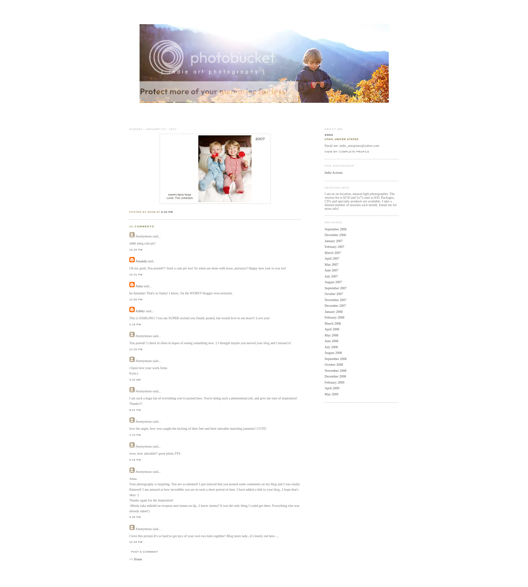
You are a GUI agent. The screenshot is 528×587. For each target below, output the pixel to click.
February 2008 (334, 317)
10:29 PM (136, 249)
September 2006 (335, 229)
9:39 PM (135, 517)
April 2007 (332, 258)
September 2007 (335, 288)
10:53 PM (136, 542)
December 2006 (335, 235)
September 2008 (335, 359)
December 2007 (335, 305)
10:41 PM (136, 274)
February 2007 (334, 247)
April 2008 (332, 329)
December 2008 (335, 376)
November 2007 (335, 300)
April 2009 (332, 388)
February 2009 (334, 382)
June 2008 (331, 341)
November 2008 (335, 370)
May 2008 (331, 335)
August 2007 (333, 282)
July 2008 (331, 347)
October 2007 (334, 294)
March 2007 (333, 253)
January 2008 (334, 312)
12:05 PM (136, 299)
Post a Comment (144, 551)
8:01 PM (135, 410)
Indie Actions (334, 172)
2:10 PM (135, 434)
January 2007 (334, 241)
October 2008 (334, 364)
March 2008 (333, 323)
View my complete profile (347, 151)
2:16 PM (135, 324)
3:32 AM (135, 379)
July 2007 (331, 276)
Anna (139, 286)
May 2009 (331, 394)
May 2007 (331, 264)
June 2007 (331, 270)
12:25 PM (136, 349)
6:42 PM (167, 212)
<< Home (135, 559)
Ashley (140, 311)
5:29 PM (135, 459)
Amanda (141, 261)
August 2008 (333, 353)
